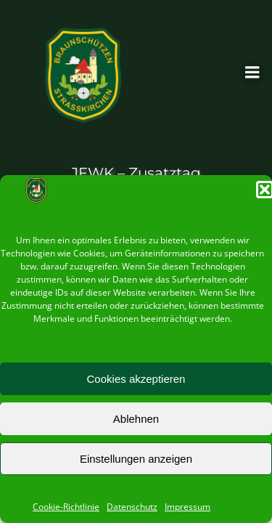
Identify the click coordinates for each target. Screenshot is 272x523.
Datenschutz (132, 506)
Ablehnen (136, 419)
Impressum (187, 506)
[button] (264, 189)
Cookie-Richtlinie (66, 506)
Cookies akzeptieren (136, 379)
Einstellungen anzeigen (136, 459)
